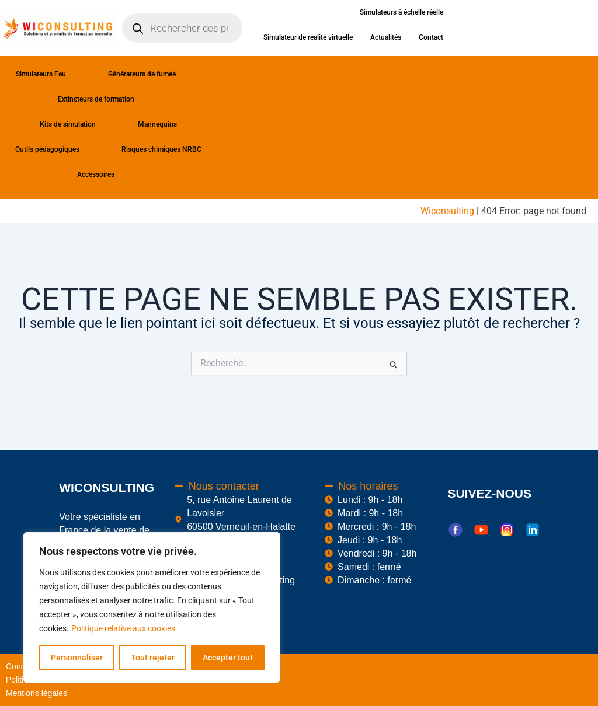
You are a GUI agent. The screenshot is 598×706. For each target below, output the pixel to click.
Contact (431, 37)
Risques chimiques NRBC (161, 149)
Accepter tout (228, 657)
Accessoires (106, 174)
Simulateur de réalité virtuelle (308, 37)
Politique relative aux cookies (123, 628)
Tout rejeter (153, 657)
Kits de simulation (78, 124)
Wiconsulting (447, 210)
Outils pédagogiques (57, 149)
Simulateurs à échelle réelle (401, 12)
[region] (151, 607)
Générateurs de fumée (152, 74)
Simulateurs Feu (51, 74)
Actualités (385, 37)
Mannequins (157, 124)
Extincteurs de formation (106, 99)
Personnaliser (77, 657)
